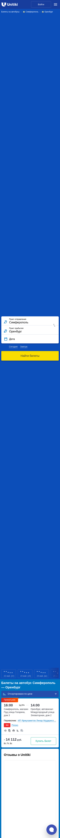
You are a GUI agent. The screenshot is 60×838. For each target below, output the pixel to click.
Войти (41, 4)
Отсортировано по (17, 694)
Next (58, 673)
